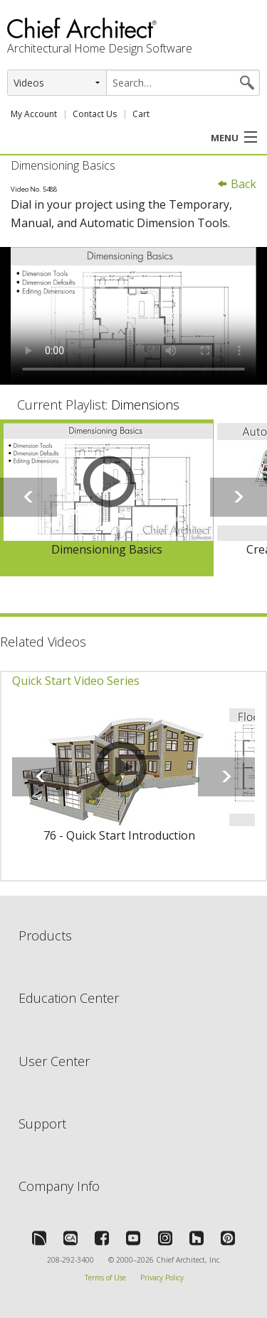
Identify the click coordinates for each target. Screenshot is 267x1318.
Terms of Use (105, 1278)
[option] (107, 498)
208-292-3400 (70, 1260)
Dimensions (145, 404)
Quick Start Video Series (76, 680)
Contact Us (95, 114)
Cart (141, 114)
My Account (34, 114)
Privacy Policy (162, 1278)
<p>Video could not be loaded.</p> (133, 316)
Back (236, 184)
